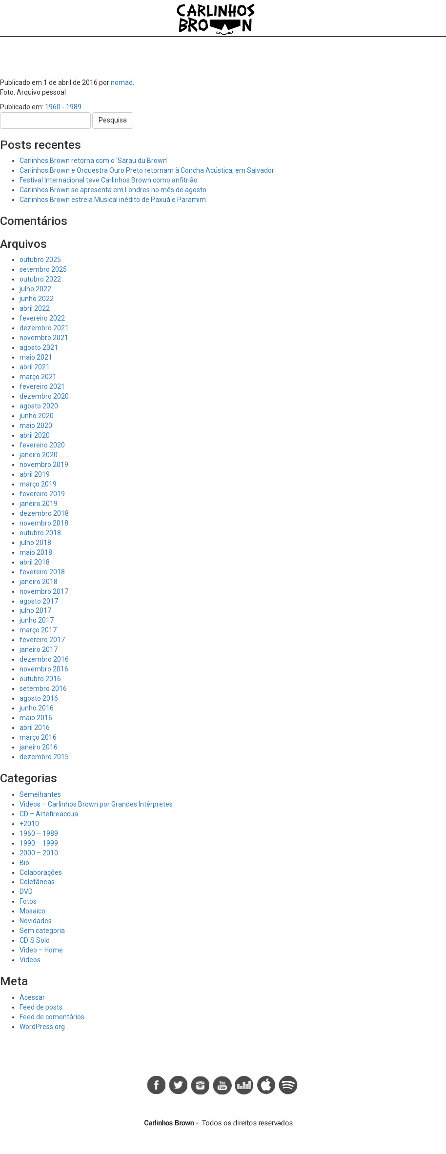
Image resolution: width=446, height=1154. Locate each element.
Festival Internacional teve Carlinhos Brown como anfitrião (109, 180)
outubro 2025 (40, 259)
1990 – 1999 (39, 843)
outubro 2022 (40, 279)
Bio (24, 863)
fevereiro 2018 (42, 572)
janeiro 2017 (39, 649)
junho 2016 (37, 708)
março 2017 (38, 630)
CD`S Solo (35, 940)
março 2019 (38, 484)
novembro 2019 (44, 464)
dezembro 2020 (44, 396)
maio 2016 (36, 718)
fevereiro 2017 (42, 640)
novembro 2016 (44, 669)
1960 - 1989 (63, 107)
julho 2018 (35, 543)
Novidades (36, 921)
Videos (30, 960)
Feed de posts (41, 1007)
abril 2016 (35, 727)
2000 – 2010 (39, 853)
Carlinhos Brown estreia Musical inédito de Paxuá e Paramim (113, 199)
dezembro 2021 (44, 328)
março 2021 (38, 377)
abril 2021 (35, 367)
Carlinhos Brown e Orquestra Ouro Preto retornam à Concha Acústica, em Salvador (147, 170)
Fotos (28, 901)
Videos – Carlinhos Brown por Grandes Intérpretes (96, 804)
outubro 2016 (40, 679)
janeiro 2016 (39, 747)
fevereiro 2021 (42, 386)
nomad (122, 82)
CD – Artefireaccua (49, 814)
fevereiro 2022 (42, 318)
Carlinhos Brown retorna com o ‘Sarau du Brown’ (94, 160)
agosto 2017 (39, 601)
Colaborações (41, 872)
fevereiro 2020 (42, 445)
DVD (26, 891)
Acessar (32, 997)
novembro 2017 (44, 591)
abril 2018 (35, 562)
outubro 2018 (40, 533)
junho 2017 (37, 620)
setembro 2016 (43, 688)
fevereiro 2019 (42, 494)
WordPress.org (42, 1027)
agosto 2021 (39, 347)
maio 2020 (36, 425)
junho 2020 (37, 416)
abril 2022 (35, 308)
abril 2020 (35, 435)
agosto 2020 (39, 406)
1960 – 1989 (39, 833)
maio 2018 (36, 552)
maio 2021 (36, 357)
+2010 (29, 824)
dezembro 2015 (44, 757)
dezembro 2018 (44, 513)
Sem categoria (42, 930)
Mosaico (32, 911)
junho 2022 (37, 299)
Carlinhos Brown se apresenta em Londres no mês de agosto (113, 190)
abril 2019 (35, 474)
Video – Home (41, 950)
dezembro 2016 (44, 659)
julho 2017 (35, 610)
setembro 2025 (43, 269)
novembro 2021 (44, 338)
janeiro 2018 (39, 582)
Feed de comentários (52, 1017)
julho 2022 (35, 289)
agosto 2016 (39, 698)
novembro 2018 (44, 523)
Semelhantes (40, 794)
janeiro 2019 (39, 503)
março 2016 (38, 737)
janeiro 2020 (39, 455)
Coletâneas (37, 882)
